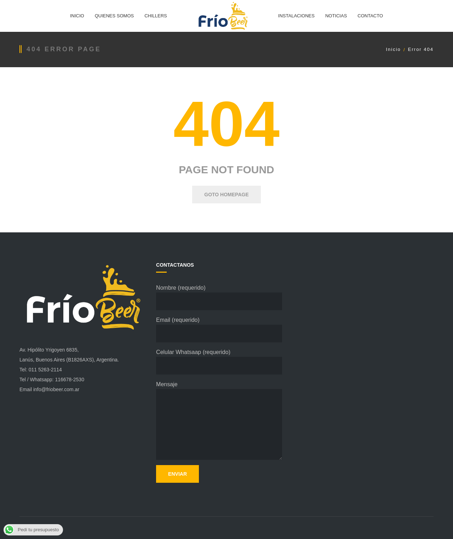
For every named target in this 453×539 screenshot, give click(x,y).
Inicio (393, 49)
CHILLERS (155, 15)
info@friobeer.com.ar (56, 389)
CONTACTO (370, 15)
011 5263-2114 (45, 369)
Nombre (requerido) (219, 297)
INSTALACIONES (296, 15)
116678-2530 (69, 379)
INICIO (77, 15)
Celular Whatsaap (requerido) (219, 362)
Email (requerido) (219, 329)
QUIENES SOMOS (114, 15)
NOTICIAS (336, 15)
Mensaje (219, 420)
